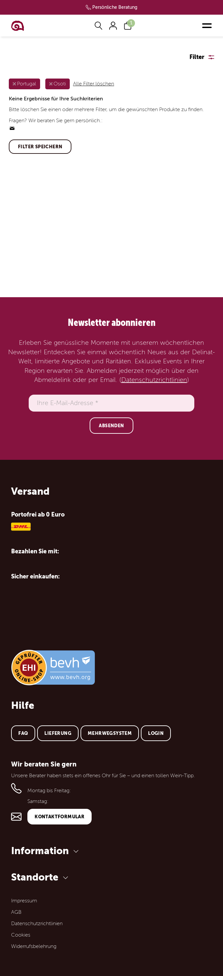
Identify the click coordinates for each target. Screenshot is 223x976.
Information (46, 850)
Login (156, 733)
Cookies (20, 935)
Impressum (24, 901)
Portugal (26, 84)
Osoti (59, 84)
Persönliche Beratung (114, 7)
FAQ (23, 733)
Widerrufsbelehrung (33, 946)
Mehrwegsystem (110, 733)
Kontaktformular (59, 816)
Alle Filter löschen (93, 84)
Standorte (40, 877)
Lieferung (57, 733)
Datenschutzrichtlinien (154, 380)
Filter (196, 56)
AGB (16, 912)
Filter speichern (40, 146)
